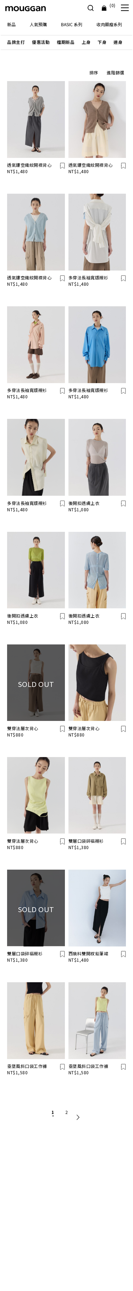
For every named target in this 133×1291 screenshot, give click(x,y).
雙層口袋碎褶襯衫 (86, 841)
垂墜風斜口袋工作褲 (27, 1066)
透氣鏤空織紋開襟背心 (29, 165)
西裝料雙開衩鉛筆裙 (88, 953)
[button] (16, 42)
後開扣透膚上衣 (84, 503)
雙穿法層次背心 (22, 728)
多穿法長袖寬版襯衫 (88, 277)
